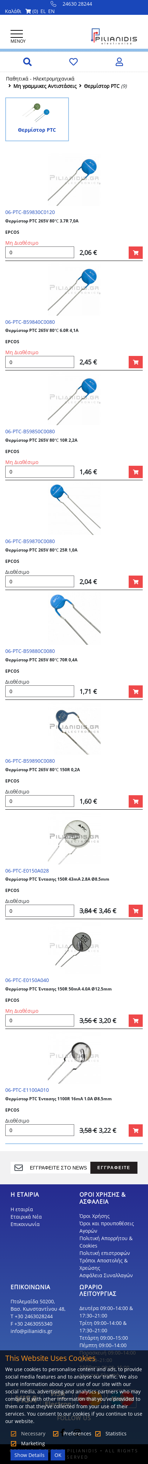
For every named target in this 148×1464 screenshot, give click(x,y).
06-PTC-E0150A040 (27, 980)
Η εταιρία (22, 1209)
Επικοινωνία (25, 1224)
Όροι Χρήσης (94, 1216)
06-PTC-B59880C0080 (30, 651)
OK (58, 1455)
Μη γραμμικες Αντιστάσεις (45, 86)
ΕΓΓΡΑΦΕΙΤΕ (113, 1167)
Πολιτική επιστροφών (104, 1253)
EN (51, 11)
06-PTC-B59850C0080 (30, 431)
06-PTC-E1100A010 (27, 1090)
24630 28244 (71, 3)
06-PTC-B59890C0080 (30, 760)
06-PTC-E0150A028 (27, 870)
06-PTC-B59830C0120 (30, 212)
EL (43, 11)
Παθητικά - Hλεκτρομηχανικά (40, 78)
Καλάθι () (21, 11)
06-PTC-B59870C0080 (30, 541)
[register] (58, 1168)
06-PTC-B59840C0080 (30, 322)
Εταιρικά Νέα (26, 1216)
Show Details (29, 1455)
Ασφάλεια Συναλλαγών (106, 1275)
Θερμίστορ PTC (102, 86)
